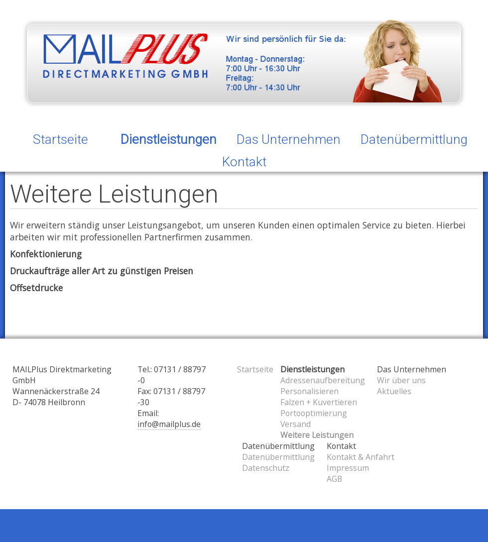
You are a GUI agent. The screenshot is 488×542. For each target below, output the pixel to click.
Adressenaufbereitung (322, 380)
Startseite (60, 139)
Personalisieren (309, 391)
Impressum (348, 467)
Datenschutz (265, 467)
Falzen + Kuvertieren (318, 402)
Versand (295, 424)
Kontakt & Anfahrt (360, 456)
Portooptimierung (313, 413)
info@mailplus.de (169, 424)
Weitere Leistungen (317, 435)
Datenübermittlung (278, 456)
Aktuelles (394, 391)
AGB (334, 478)
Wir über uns (401, 380)
